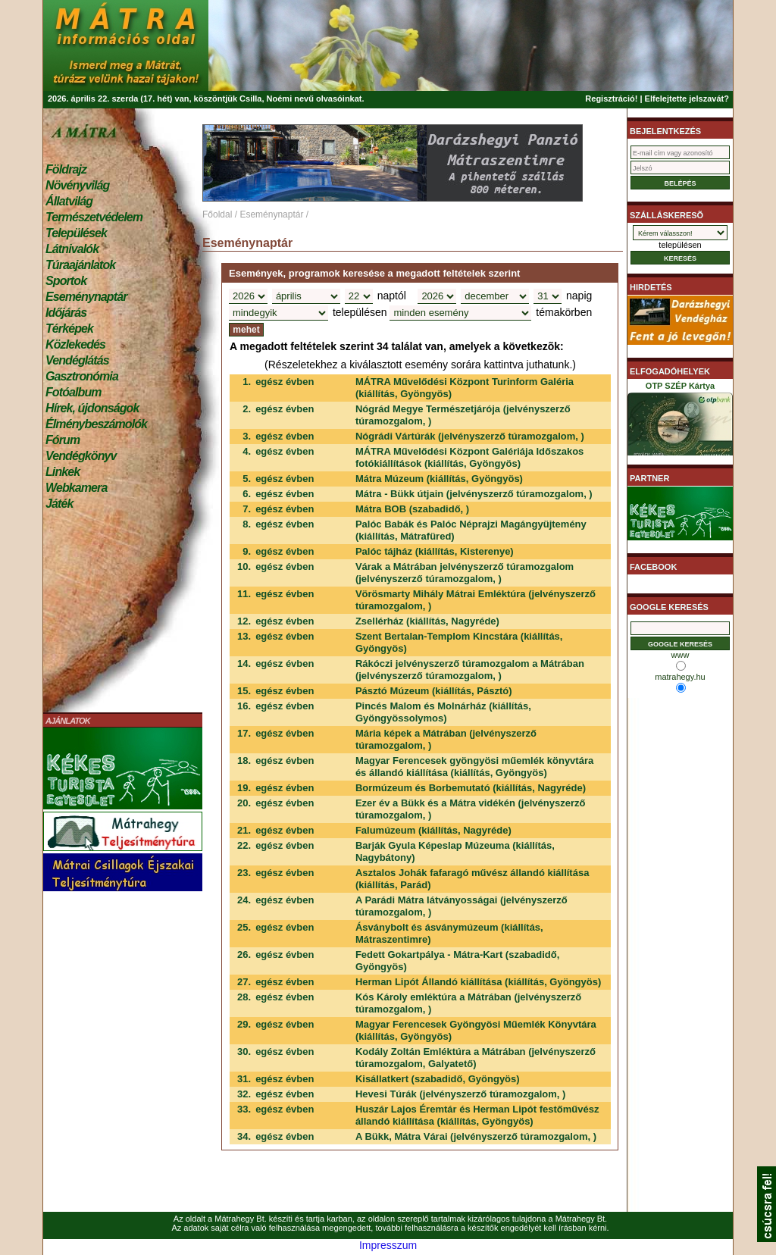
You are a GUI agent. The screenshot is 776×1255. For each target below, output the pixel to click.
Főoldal (217, 214)
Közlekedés (75, 344)
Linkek (62, 471)
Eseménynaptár (86, 296)
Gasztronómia (81, 376)
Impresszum (388, 1245)
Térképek (69, 328)
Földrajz (65, 169)
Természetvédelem (93, 217)
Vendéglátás (77, 360)
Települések (76, 233)
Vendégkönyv (81, 455)
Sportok (65, 280)
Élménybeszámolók (96, 424)
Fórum (62, 439)
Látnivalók (72, 249)
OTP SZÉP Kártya (680, 421)
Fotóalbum (73, 392)
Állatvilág (68, 201)
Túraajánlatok (80, 264)
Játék (59, 503)
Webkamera (76, 487)
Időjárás (65, 312)
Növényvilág (77, 185)
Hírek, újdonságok (92, 408)
